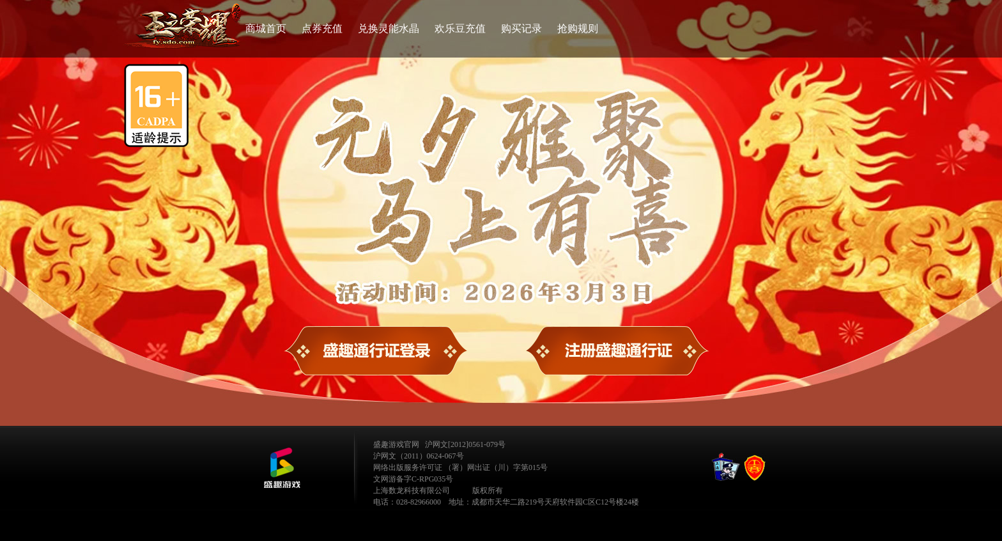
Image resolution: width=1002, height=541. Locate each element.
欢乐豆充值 (460, 28)
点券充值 (322, 28)
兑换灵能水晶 (388, 28)
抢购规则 (577, 28)
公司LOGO (281, 468)
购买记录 (521, 28)
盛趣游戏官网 (396, 444)
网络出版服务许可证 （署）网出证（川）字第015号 (460, 467)
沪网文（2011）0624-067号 (418, 455)
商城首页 (265, 28)
